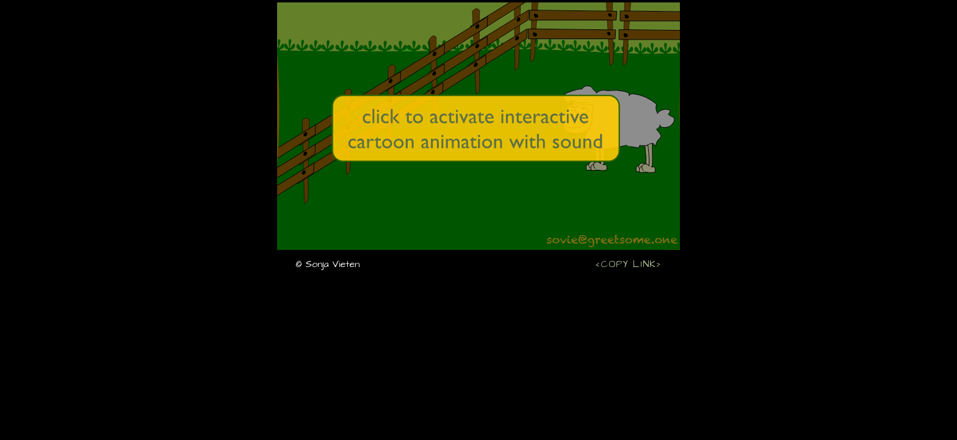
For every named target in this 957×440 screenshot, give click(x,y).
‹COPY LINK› (628, 263)
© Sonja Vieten (327, 264)
